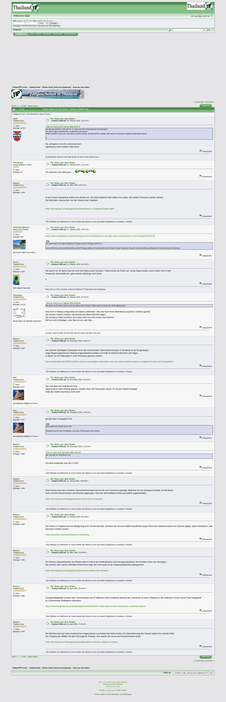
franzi (15, 262)
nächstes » (210, 102)
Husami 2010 (110, 690)
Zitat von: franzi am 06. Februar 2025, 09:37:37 (63, 127)
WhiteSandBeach (21, 227)
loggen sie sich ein (24, 21)
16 (22, 106)
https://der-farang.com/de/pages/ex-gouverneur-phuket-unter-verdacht (77, 570)
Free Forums (116, 686)
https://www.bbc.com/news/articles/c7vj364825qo (68, 534)
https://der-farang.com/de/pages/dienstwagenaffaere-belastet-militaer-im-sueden (82, 642)
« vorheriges (198, 102)
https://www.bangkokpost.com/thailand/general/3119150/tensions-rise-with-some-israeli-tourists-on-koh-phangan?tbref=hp (100, 236)
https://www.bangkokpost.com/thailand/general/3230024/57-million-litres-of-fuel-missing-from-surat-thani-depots (95, 606)
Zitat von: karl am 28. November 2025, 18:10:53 (63, 452)
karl (15, 377)
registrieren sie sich (45, 21)
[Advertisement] (113, 60)
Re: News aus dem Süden (63, 119)
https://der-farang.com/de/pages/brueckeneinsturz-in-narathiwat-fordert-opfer (80, 209)
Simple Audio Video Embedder (113, 684)
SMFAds (108, 686)
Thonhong (18, 162)
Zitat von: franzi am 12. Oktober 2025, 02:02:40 (63, 303)
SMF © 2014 (111, 682)
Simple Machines (121, 682)
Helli (15, 119)
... (20, 106)
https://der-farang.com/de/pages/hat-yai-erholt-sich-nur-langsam (74, 499)
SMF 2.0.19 (102, 682)
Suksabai (17, 295)
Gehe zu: (167, 673)
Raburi (16, 183)
